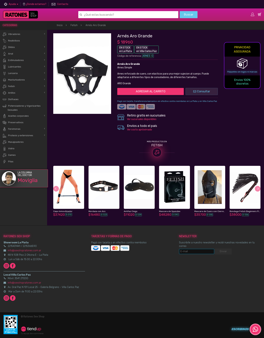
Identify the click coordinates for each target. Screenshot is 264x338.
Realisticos (11, 41)
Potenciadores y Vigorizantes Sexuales (21, 107)
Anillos (8, 93)
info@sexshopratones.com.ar (24, 250)
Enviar (223, 251)
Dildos (8, 47)
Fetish (74, 25)
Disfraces (10, 99)
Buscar (188, 14)
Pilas (7, 161)
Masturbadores (13, 80)
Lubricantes (11, 67)
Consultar (201, 91)
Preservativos (12, 122)
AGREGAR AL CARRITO (150, 91)
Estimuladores (13, 60)
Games (9, 155)
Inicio (60, 25)
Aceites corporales (15, 116)
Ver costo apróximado (139, 129)
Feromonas (11, 129)
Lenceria (10, 73)
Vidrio (8, 148)
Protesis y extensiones (17, 135)
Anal (7, 54)
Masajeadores (13, 142)
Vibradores (11, 34)
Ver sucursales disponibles (141, 119)
